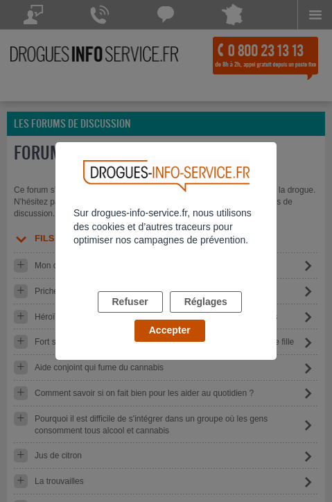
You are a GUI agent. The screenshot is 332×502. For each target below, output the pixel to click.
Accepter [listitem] (170, 330)
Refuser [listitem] (130, 301)
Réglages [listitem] (205, 301)
